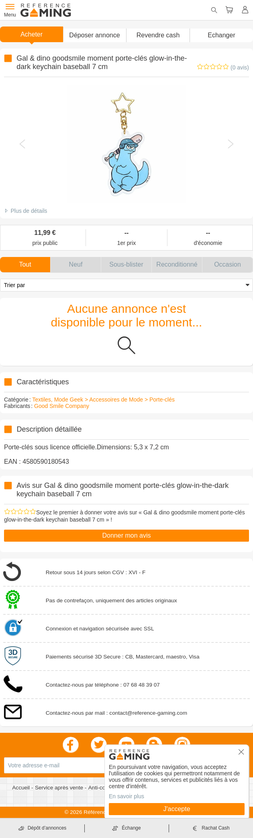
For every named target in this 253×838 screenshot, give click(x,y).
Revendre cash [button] (158, 35)
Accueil (21, 788)
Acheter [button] (31, 34)
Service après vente (60, 788)
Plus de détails (28, 211)
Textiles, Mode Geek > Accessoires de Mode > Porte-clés (103, 399)
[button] (94, 35)
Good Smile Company (61, 406)
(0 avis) (240, 67)
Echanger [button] (221, 35)
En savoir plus (126, 796)
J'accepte (176, 808)
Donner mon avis (126, 535)
